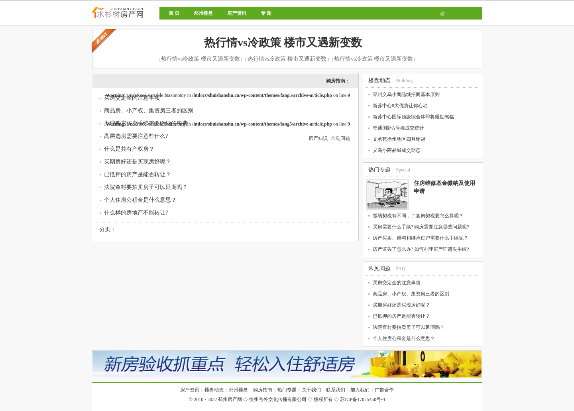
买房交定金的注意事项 (132, 98)
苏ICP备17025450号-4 (362, 399)
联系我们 (335, 390)
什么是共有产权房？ (129, 149)
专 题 (266, 13)
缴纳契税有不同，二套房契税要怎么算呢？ (418, 215)
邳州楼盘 (203, 13)
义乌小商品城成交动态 (397, 150)
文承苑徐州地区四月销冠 (399, 139)
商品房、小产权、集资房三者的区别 (148, 111)
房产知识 (318, 138)
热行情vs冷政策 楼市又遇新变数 (283, 42)
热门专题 (379, 170)
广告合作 (384, 390)
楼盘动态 (379, 80)
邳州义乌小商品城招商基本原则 (406, 94)
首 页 (174, 13)
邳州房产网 (230, 399)
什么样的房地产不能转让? (136, 213)
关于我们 (311, 390)
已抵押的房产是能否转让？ (137, 174)
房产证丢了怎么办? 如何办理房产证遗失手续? (421, 249)
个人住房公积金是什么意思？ (140, 200)
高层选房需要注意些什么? (136, 136)
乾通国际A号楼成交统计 (398, 128)
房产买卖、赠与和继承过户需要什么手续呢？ (420, 238)
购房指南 (262, 390)
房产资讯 (236, 13)
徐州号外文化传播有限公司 (278, 399)
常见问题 (340, 138)
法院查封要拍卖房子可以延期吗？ (146, 187)
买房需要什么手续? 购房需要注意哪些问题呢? (421, 227)
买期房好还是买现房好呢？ (137, 162)
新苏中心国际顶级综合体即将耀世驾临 (413, 117)
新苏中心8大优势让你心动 (400, 105)
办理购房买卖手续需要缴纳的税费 (146, 123)
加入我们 (360, 390)
